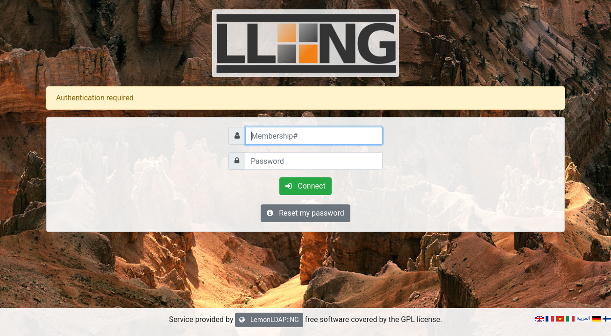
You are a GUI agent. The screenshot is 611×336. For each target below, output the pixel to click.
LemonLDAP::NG (268, 319)
